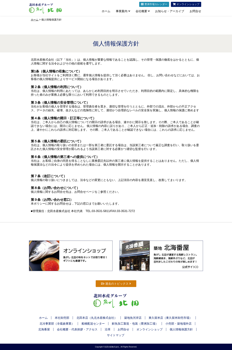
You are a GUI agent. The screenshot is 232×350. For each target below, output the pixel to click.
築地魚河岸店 (133, 317)
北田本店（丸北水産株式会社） (96, 317)
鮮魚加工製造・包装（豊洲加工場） (135, 323)
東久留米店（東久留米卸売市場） (170, 317)
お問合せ (195, 11)
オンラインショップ (149, 329)
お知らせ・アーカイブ (169, 11)
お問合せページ (84, 191)
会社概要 (143, 11)
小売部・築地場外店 (178, 323)
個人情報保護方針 (181, 329)
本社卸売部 (62, 317)
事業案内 (123, 11)
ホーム (106, 11)
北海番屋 (44, 329)
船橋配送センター (93, 323)
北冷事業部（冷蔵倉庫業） (57, 323)
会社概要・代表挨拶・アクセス (77, 329)
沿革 (108, 329)
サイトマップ (115, 335)
